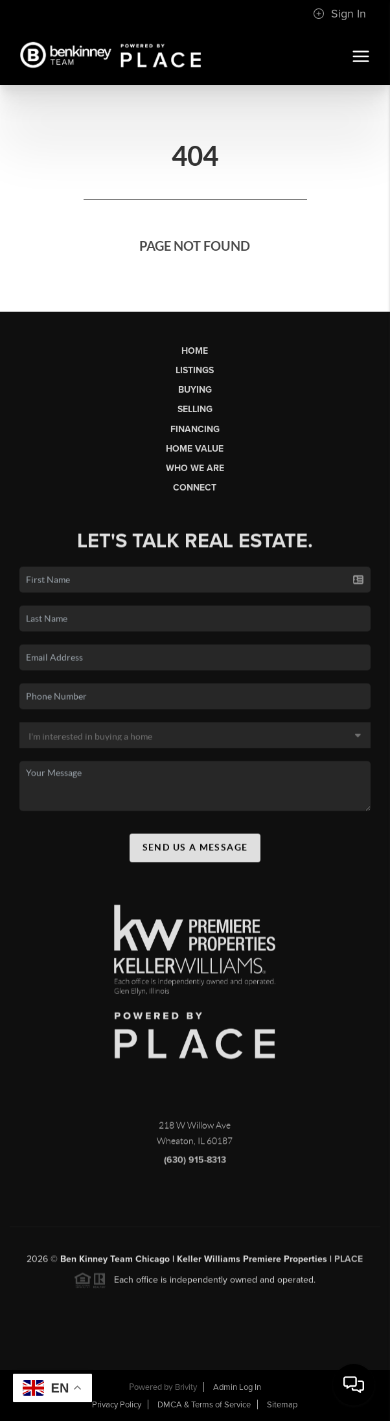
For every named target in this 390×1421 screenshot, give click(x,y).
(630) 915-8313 (195, 1163)
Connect (194, 487)
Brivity (186, 1387)
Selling (195, 409)
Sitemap (282, 1405)
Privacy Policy (116, 1405)
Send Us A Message (195, 851)
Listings (195, 370)
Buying (195, 389)
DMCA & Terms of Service (204, 1405)
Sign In (339, 13)
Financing (195, 429)
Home (194, 350)
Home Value (195, 448)
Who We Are (195, 468)
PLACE (348, 1262)
